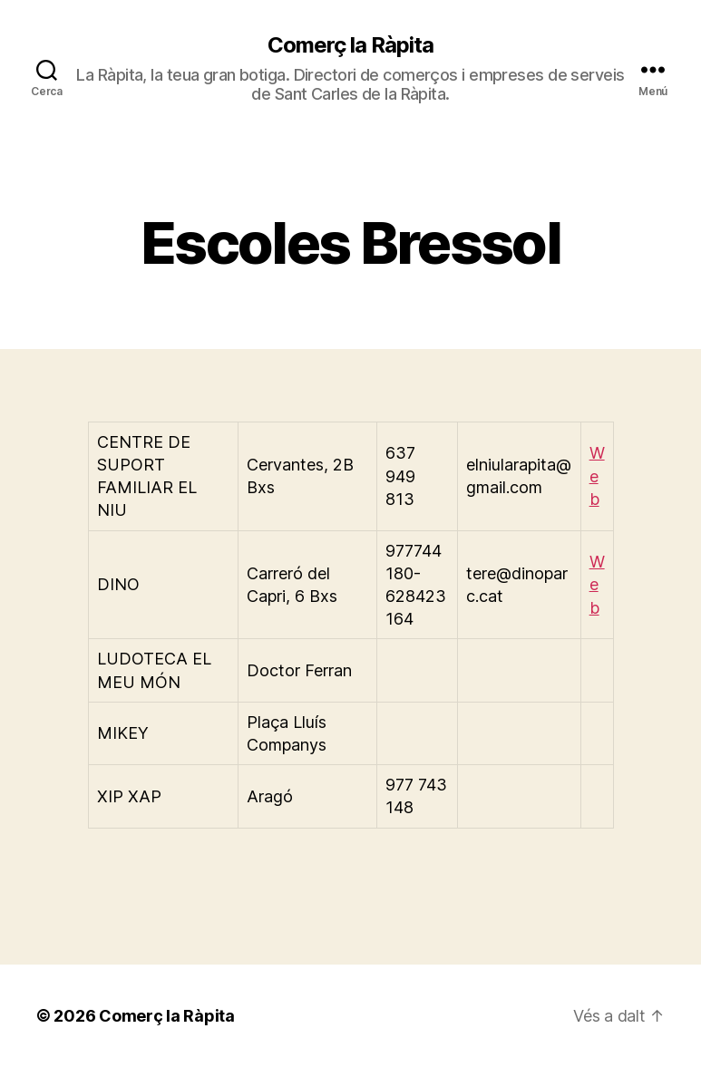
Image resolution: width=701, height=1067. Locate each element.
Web (597, 475)
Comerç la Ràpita (350, 45)
